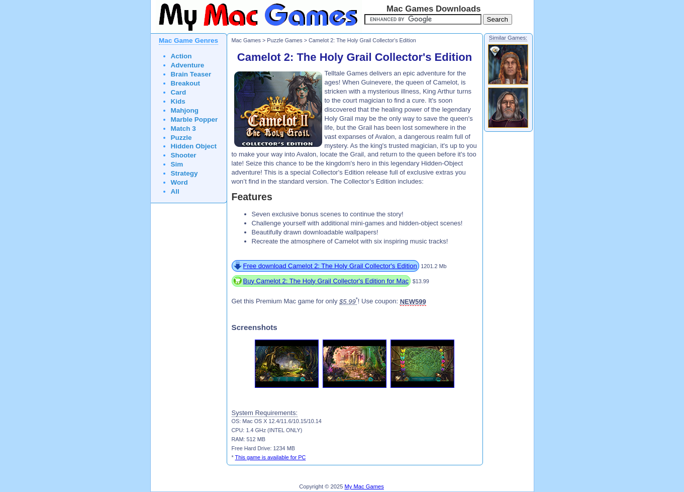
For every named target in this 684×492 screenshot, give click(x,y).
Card (178, 92)
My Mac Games (364, 486)
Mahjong (185, 110)
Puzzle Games (284, 40)
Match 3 (183, 128)
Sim (177, 164)
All (175, 191)
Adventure (188, 65)
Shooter (184, 155)
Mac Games (246, 40)
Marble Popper (194, 119)
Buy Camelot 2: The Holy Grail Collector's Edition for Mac (326, 281)
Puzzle (181, 137)
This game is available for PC (270, 457)
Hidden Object (194, 146)
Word (179, 182)
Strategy (184, 173)
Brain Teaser (191, 74)
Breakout (186, 83)
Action (181, 56)
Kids (178, 101)
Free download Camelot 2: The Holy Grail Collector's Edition (330, 266)
